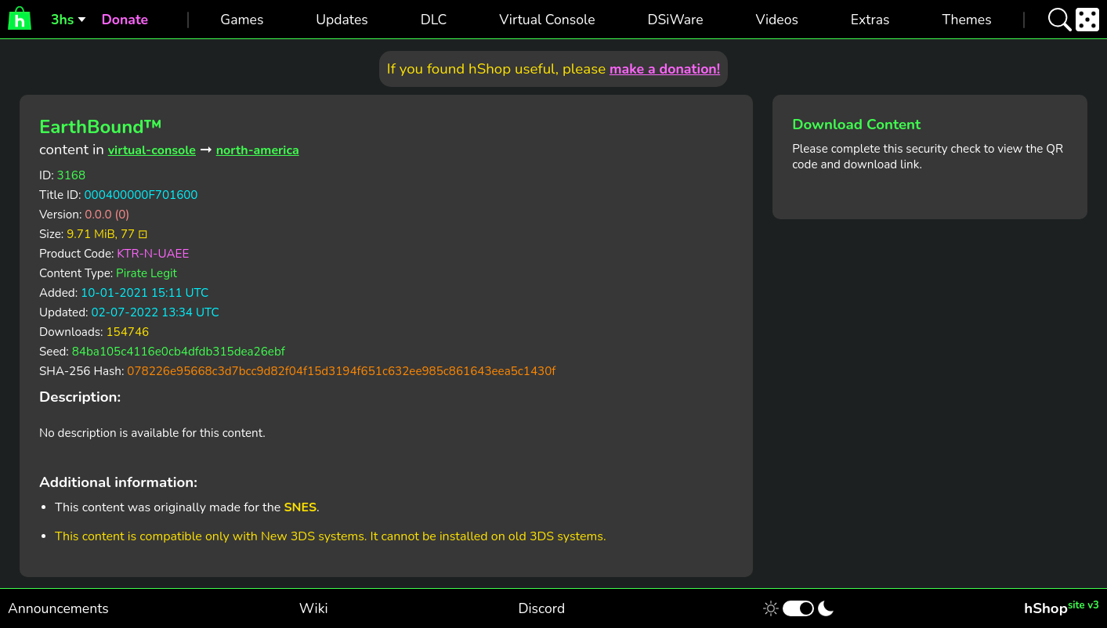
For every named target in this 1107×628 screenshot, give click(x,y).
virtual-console (152, 150)
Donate (124, 19)
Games (241, 19)
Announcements (58, 608)
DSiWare (675, 19)
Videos (777, 19)
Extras (870, 19)
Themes (966, 19)
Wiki (313, 608)
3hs (62, 19)
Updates (342, 19)
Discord (541, 608)
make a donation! (665, 69)
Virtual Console (547, 19)
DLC (434, 19)
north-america (257, 150)
